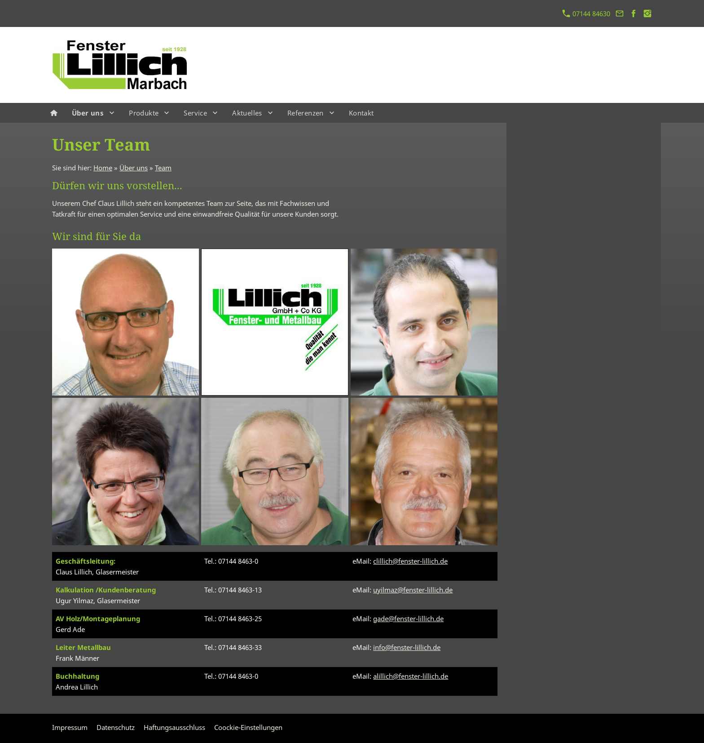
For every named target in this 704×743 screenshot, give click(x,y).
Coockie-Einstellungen (248, 727)
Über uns (133, 167)
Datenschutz (116, 727)
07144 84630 (586, 13)
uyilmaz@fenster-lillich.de (413, 589)
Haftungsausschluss (174, 727)
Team (163, 167)
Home (102, 167)
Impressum (70, 727)
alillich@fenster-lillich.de (410, 676)
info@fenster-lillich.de (406, 647)
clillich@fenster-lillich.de (410, 560)
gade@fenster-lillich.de (408, 618)
